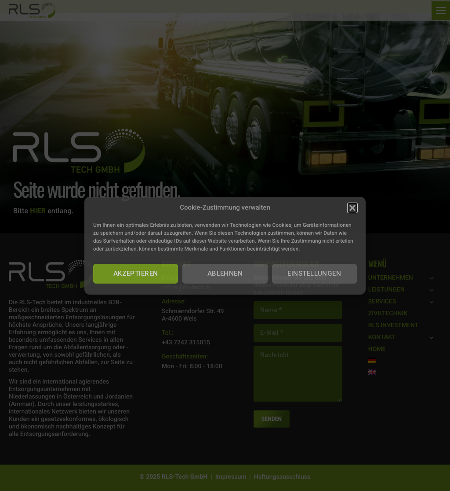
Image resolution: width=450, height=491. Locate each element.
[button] (352, 207)
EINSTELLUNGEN (314, 273)
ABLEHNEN (225, 273)
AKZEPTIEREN (135, 273)
